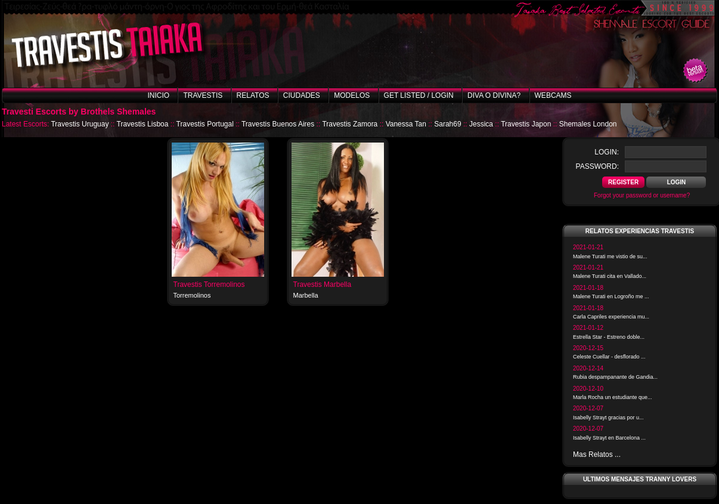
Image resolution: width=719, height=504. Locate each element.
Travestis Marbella (322, 284)
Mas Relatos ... (597, 454)
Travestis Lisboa (143, 124)
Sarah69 (447, 124)
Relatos (253, 95)
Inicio (158, 95)
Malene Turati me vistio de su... (610, 256)
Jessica (481, 124)
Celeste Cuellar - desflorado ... (609, 357)
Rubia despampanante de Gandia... (615, 377)
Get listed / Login (419, 95)
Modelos (352, 95)
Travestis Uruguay (80, 124)
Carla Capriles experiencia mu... (611, 317)
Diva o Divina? (493, 95)
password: (597, 166)
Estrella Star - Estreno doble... (608, 337)
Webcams (553, 95)
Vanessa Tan (406, 124)
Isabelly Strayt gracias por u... (608, 417)
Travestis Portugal (205, 124)
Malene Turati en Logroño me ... (611, 296)
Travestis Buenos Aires (277, 124)
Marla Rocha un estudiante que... (612, 397)
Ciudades (301, 95)
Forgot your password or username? (642, 195)
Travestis (202, 95)
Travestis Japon (526, 124)
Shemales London (588, 124)
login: (606, 152)
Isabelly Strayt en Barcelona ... (609, 438)
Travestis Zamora (349, 124)
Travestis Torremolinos (209, 284)
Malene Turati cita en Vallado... (609, 276)
